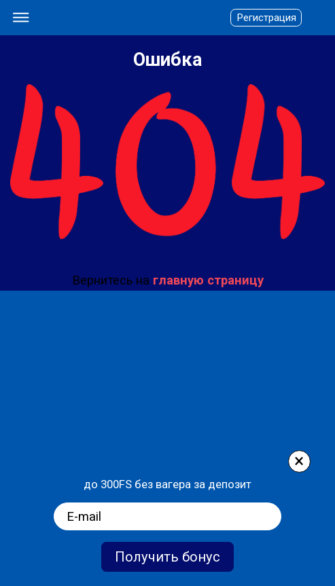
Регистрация (266, 18)
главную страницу (208, 280)
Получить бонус (167, 557)
